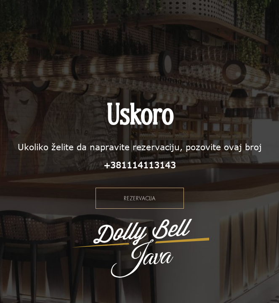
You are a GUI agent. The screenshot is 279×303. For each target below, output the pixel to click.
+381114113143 (140, 164)
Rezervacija (139, 198)
